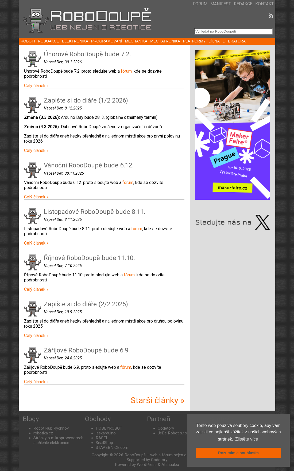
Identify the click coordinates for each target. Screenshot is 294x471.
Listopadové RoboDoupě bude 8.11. (94, 211)
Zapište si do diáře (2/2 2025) (86, 304)
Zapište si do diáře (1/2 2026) (86, 100)
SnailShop (104, 442)
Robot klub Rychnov (51, 428)
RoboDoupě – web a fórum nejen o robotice (163, 455)
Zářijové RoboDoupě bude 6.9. (87, 350)
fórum (126, 71)
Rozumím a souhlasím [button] (238, 453)
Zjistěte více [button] (246, 439)
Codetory (166, 428)
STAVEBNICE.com (112, 447)
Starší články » (157, 400)
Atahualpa (170, 464)
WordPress (147, 464)
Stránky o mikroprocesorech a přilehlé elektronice (58, 440)
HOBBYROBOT (109, 428)
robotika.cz (43, 433)
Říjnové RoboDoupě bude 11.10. (89, 258)
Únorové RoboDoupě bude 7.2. (87, 54)
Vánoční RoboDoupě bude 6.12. (89, 165)
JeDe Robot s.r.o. (173, 433)
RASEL (102, 437)
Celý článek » (36, 85)
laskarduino (106, 433)
